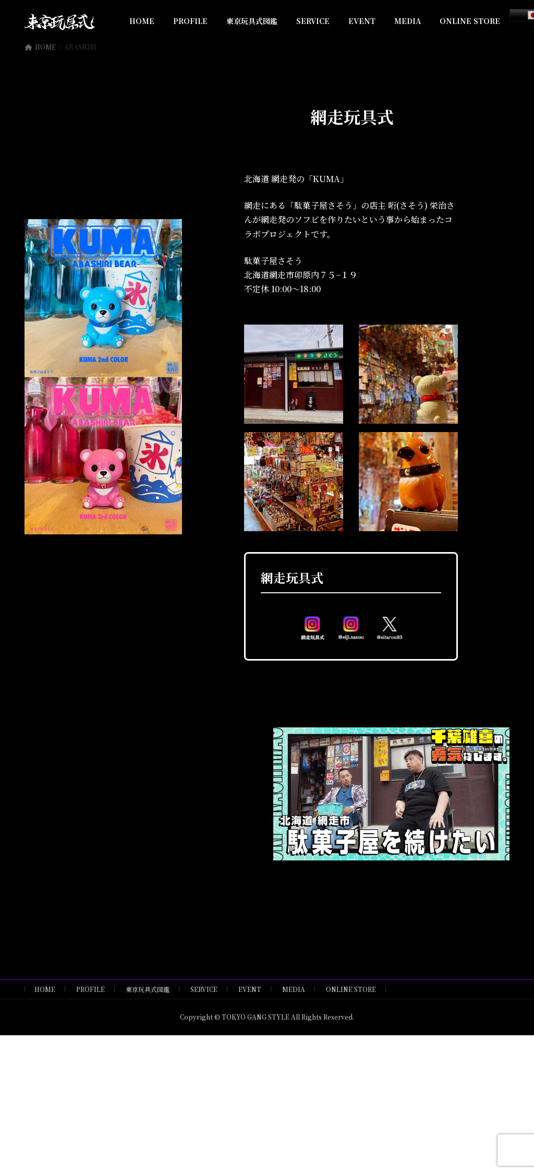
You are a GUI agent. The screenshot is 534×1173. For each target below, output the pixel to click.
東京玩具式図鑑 (147, 989)
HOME (44, 989)
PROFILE (90, 989)
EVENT (249, 989)
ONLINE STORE (351, 989)
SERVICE (203, 989)
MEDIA (293, 989)
